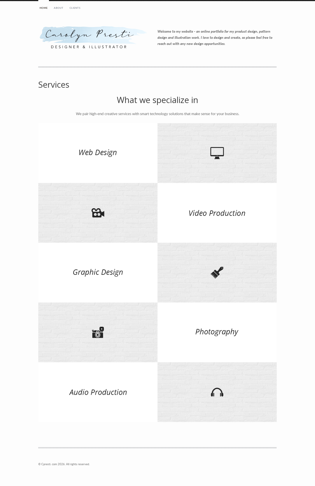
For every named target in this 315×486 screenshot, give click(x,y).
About (59, 7)
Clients (75, 7)
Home (44, 7)
